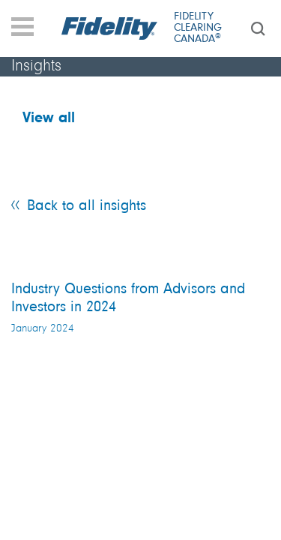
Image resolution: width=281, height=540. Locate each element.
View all (48, 118)
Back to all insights (86, 206)
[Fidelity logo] (110, 28)
